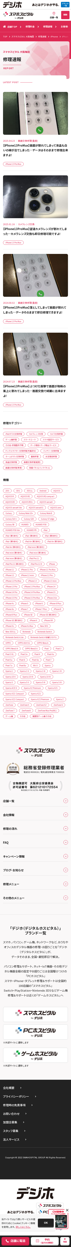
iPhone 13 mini (50, 580)
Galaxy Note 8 (46, 513)
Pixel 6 (22, 659)
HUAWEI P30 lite (12, 530)
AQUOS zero (55, 507)
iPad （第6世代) (31, 535)
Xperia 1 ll (24, 671)
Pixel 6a (35, 659)
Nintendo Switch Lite (14, 637)
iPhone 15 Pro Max (32, 597)
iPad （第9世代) (11, 541)
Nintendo (26, 631)
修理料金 (30, 26)
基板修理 (34, 456)
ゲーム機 (9, 716)
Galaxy (8, 513)
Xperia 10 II (10, 676)
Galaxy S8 (9, 524)
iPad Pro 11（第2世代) (14, 564)
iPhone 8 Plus (11, 614)
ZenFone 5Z (41, 704)
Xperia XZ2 (36, 693)
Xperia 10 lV (45, 676)
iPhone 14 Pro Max (32, 592)
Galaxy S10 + (11, 518)
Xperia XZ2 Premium (40, 699)
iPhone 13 (32, 580)
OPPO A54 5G (24, 642)
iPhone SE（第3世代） (14, 620)
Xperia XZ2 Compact (14, 699)
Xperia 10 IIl (28, 676)
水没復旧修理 (51, 456)
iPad (45, 530)
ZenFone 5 (24, 704)
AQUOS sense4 (46, 501)
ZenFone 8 (26, 710)
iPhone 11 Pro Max (47, 569)
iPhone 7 (24, 609)
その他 (22, 716)
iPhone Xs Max (27, 626)
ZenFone (9, 704)
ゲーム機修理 (11, 439)
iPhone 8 (57, 609)
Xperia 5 (9, 682)
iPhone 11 (9, 569)
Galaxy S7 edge (47, 518)
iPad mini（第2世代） (36, 547)
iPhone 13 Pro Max (13, 164)
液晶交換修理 (11, 462)
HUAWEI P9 (32, 530)
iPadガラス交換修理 (13, 433)
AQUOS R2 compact (45, 496)
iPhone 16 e (52, 597)
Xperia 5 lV (57, 682)
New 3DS (44, 626)
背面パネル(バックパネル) (39, 467)
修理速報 (47, 26)
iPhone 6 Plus (55, 603)
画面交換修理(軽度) (32, 462)
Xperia (48, 665)
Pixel (46, 648)
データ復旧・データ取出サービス (43, 445)
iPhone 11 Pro (27, 569)
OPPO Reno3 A (11, 648)
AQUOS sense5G (36, 507)
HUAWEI (25, 524)
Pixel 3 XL (9, 654)
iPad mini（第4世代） (13, 552)
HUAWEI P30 (41, 524)
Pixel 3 (58, 648)
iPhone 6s (9, 609)
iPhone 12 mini (27, 575)
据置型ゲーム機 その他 (41, 716)
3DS (18, 490)
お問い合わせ (11, 1114)
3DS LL (30, 490)
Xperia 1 (9, 671)
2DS (7, 490)
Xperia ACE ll (11, 688)
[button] (46, 1223)
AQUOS (56, 490)
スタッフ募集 (10, 1131)
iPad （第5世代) (11, 535)
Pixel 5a (8, 659)
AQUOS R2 (25, 496)
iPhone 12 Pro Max (13, 580)
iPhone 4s (9, 603)
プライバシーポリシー (16, 1096)
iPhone (52, 564)
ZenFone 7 (10, 710)
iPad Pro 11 (34, 558)
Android (43, 490)
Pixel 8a (22, 665)
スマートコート (30, 439)
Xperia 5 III (40, 682)
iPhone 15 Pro (11, 597)
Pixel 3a (24, 654)
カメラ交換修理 (56, 433)
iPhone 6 (39, 603)
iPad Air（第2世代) (32, 541)
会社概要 (8, 1088)
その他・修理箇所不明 (14, 445)
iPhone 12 (9, 575)
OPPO (8, 642)
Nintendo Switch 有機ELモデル (43, 637)
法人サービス (11, 1139)
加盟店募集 (10, 1122)
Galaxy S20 (29, 518)
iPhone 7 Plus (41, 609)
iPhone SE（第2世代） (48, 614)
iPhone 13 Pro (11, 586)
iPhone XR (48, 620)
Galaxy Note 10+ (26, 513)
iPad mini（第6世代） (13, 558)
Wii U (35, 665)
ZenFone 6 (58, 704)
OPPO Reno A (42, 642)
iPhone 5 (24, 603)
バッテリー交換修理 (51, 450)
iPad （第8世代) (51, 535)
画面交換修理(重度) (13, 467)
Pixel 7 (48, 659)
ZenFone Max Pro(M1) (47, 710)
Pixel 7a (8, 665)
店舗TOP (10, 26)
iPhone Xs (9, 626)
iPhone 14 (51, 586)
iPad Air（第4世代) (13, 547)
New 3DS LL (10, 631)
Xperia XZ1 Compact (14, 693)
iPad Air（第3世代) (54, 541)
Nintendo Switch (44, 631)
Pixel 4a (50, 654)
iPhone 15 (51, 592)
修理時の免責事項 (14, 1105)
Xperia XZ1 (53, 688)
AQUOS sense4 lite (13, 507)
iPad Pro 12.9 (36, 564)
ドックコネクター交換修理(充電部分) (20, 450)
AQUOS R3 (10, 501)
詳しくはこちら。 (23, 1226)
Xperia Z (60, 699)
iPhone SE (28, 614)
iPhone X (33, 620)
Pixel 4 (37, 654)
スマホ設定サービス (51, 439)
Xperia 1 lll (40, 671)
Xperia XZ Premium (32, 688)
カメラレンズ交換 (36, 433)
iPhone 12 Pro (47, 575)
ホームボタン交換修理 (14, 456)
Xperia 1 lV (57, 671)
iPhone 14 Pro (11, 592)
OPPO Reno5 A (31, 648)
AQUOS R (9, 496)
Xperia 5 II (24, 682)
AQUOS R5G (27, 501)
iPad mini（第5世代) (37, 552)
